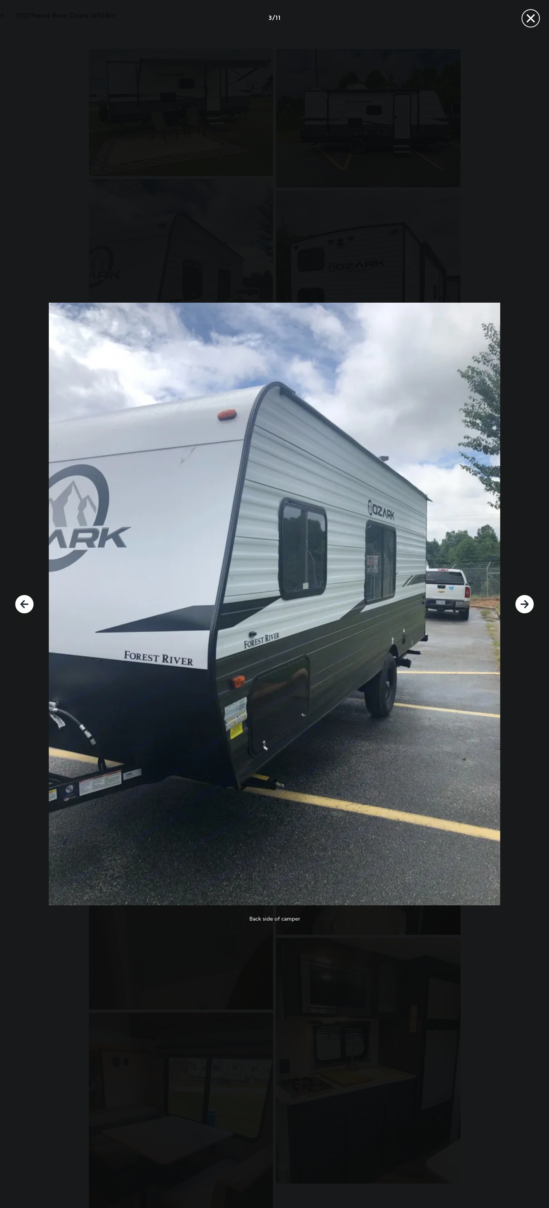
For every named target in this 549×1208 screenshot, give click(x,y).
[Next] (524, 604)
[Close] (531, 18)
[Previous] (24, 604)
